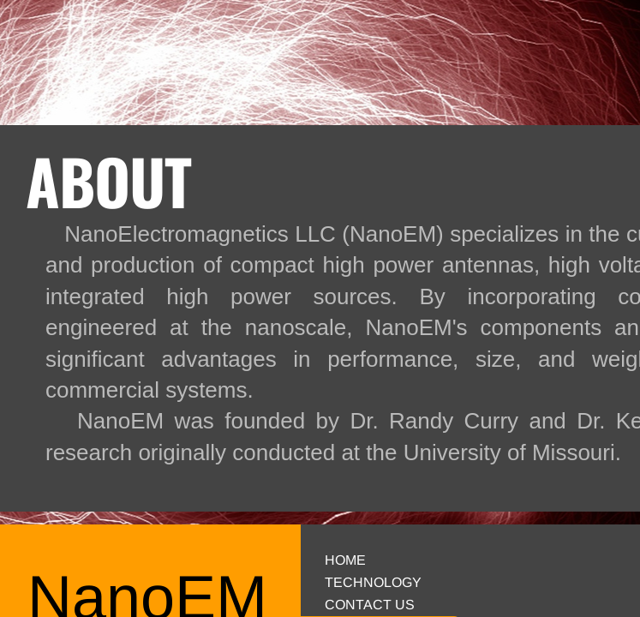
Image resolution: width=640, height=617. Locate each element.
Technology (373, 582)
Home (345, 560)
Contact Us (370, 604)
